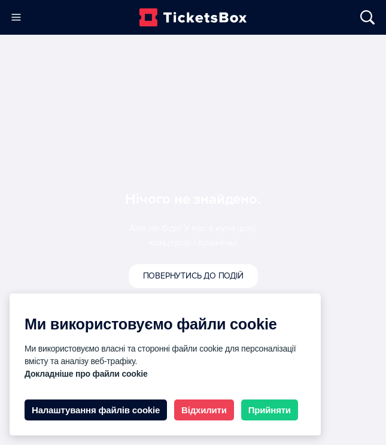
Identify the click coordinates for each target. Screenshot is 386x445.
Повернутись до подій (193, 276)
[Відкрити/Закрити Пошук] (362, 17)
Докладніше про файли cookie (86, 374)
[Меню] (16, 17)
